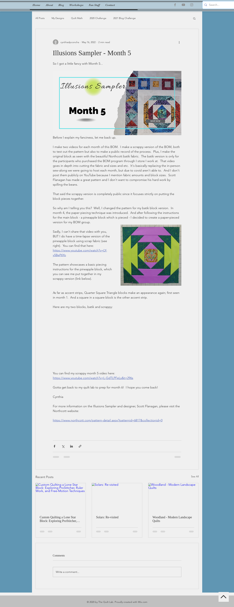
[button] (194, 18)
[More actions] (179, 42)
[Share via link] (80, 446)
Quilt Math (77, 18)
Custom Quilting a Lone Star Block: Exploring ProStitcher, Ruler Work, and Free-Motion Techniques (58, 519)
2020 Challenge (98, 18)
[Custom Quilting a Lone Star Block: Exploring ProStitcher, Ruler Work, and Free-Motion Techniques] (61, 497)
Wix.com (142, 602)
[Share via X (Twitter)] (63, 446)
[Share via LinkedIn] (71, 446)
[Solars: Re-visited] (117, 497)
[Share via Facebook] (54, 446)
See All (195, 476)
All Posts (40, 18)
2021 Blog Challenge (124, 18)
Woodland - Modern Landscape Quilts (172, 519)
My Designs (58, 18)
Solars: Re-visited (107, 517)
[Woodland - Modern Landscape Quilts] (173, 497)
